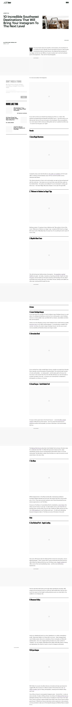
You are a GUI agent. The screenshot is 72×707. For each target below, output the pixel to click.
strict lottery (62, 505)
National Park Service (37, 448)
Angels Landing (60, 562)
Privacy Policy (8, 93)
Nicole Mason (66, 40)
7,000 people (35, 510)
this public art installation (55, 173)
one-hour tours (33, 324)
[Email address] (16, 91)
